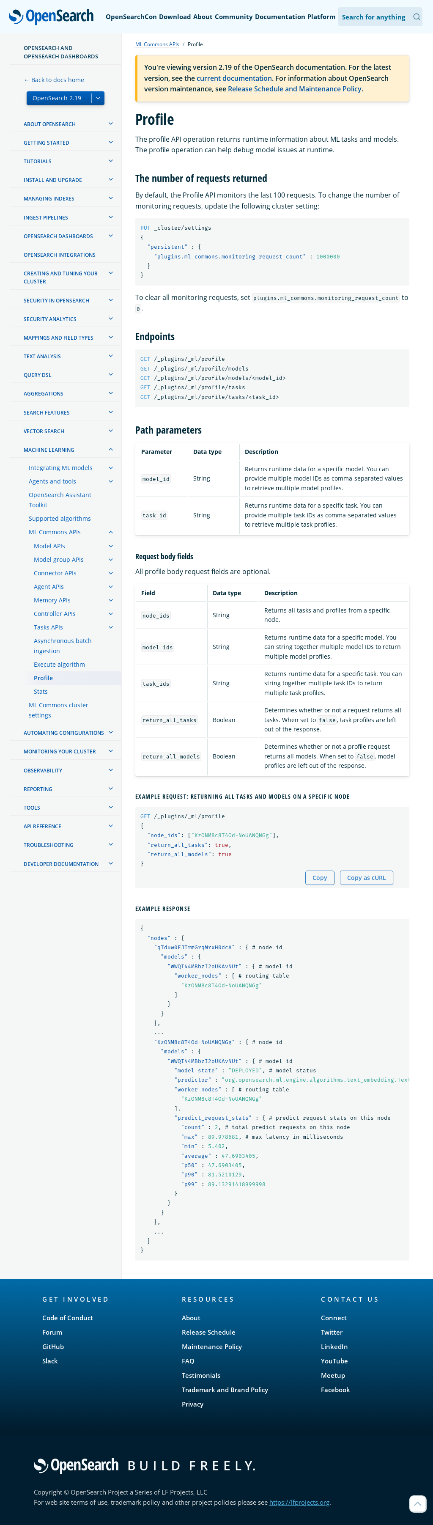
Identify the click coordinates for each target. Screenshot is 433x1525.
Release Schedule (209, 1332)
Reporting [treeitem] (38, 789)
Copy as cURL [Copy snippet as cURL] (366, 878)
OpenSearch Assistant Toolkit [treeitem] (60, 500)
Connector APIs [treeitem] (55, 573)
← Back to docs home (54, 80)
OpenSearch (53, 18)
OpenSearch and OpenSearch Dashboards (61, 52)
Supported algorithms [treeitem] (60, 518)
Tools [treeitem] (32, 807)
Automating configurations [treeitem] (64, 732)
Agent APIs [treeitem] (49, 587)
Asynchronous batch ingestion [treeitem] (63, 646)
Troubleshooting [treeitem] (49, 845)
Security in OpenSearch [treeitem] (56, 300)
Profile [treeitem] (43, 678)
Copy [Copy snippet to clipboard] (319, 878)
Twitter (332, 1332)
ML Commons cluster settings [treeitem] (58, 710)
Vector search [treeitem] (44, 431)
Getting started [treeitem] (46, 142)
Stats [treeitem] (41, 691)
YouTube (334, 1361)
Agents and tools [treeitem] (52, 481)
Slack (50, 1361)
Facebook (335, 1389)
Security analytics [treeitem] (50, 319)
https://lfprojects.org (299, 1502)
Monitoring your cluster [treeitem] (60, 751)
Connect (334, 1317)
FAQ (188, 1361)
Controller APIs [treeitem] (55, 614)
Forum (52, 1332)
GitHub (53, 1346)
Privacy (192, 1404)
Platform (321, 16)
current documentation (234, 78)
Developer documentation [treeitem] (61, 864)
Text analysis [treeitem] (42, 356)
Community (234, 16)
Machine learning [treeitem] (49, 449)
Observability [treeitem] (43, 770)
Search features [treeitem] (47, 412)
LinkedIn (334, 1346)
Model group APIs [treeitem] (59, 559)
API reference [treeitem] (42, 826)
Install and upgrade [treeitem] (53, 180)
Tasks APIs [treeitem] (48, 627)
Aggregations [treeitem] (43, 393)
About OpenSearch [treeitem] (50, 124)
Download (175, 16)
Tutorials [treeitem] (38, 161)
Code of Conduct (67, 1317)
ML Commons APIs (157, 44)
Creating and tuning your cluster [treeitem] (61, 277)
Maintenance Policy (212, 1346)
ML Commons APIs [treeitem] (55, 532)
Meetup (333, 1375)
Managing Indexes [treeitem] (49, 198)
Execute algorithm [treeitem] (59, 664)
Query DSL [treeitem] (38, 375)
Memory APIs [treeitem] (52, 600)
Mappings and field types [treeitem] (58, 337)
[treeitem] (111, 123)
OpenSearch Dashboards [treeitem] (58, 236)
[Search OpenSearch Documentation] (380, 16)
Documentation (280, 16)
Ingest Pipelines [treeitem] (46, 217)
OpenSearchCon (131, 16)
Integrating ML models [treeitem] (61, 468)
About (203, 16)
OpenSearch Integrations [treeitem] (60, 254)
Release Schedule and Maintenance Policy (295, 88)
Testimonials (201, 1375)
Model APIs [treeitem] (49, 546)
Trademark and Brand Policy (225, 1389)
